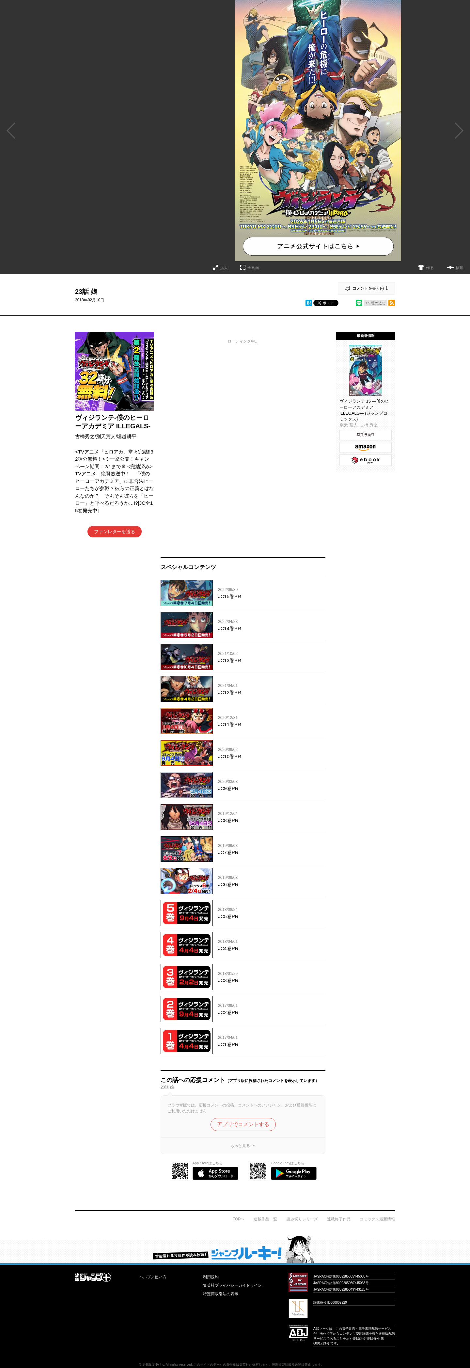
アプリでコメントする (243, 1124)
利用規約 (211, 1277)
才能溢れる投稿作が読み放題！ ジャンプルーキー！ (235, 1249)
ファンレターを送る (114, 531)
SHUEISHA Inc (153, 1364)
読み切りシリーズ (302, 1219)
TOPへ (238, 1219)
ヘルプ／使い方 (152, 1277)
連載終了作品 (339, 1219)
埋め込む (378, 303)
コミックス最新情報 (377, 1219)
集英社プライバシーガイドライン (232, 1285)
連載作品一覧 (265, 1219)
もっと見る (240, 1145)
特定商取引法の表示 (220, 1294)
